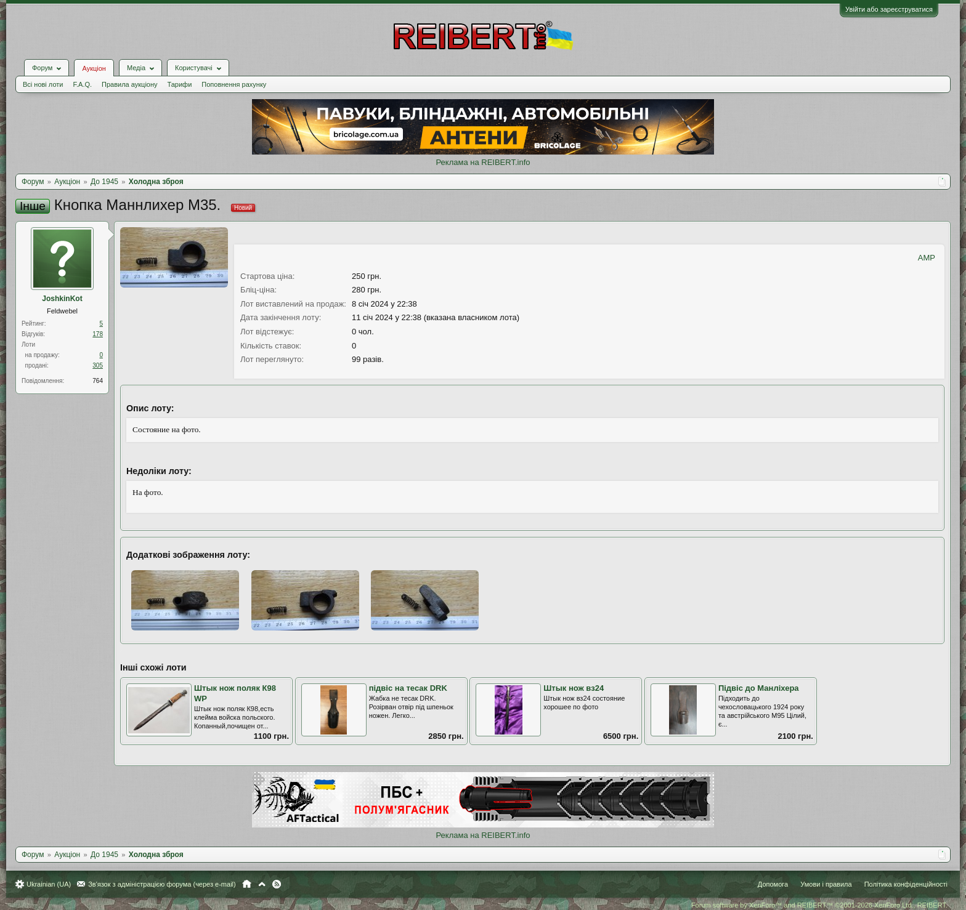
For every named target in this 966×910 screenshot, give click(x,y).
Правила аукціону (129, 84)
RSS (276, 884)
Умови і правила (825, 884)
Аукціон (93, 68)
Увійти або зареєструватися (889, 9)
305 (97, 365)
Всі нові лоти (43, 84)
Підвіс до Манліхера (758, 688)
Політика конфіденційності (906, 884)
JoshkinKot (62, 298)
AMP (926, 257)
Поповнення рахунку (233, 84)
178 (97, 334)
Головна (246, 884)
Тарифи (180, 84)
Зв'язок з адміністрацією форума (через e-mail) (162, 884)
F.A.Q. (82, 84)
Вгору (262, 884)
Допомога (773, 884)
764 (97, 380)
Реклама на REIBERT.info (483, 162)
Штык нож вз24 (573, 688)
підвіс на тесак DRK (408, 688)
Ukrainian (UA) (48, 884)
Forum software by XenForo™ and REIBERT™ (819, 905)
